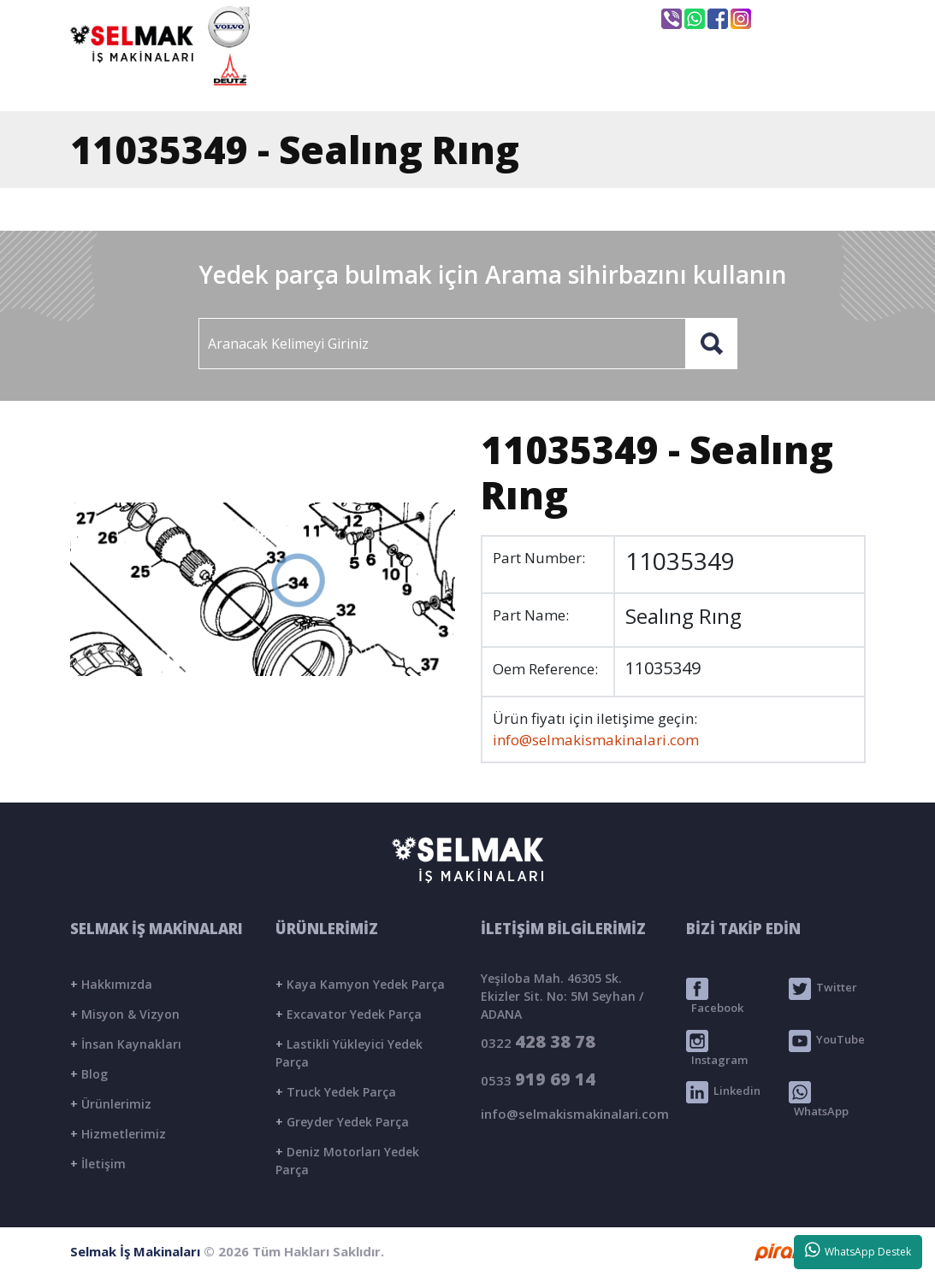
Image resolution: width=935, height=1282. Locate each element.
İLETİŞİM (798, 83)
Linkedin (723, 1092)
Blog (89, 1074)
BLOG (699, 83)
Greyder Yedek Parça (342, 1122)
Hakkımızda (111, 984)
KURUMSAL (474, 83)
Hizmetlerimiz (118, 1134)
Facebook (714, 996)
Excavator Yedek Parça (348, 1014)
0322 (538, 1041)
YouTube (827, 1041)
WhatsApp (819, 1100)
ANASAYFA (349, 83)
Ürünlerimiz (110, 1104)
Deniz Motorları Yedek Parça (347, 1161)
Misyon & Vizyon (125, 1014)
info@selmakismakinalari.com (535, 17)
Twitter (823, 989)
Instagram (717, 1048)
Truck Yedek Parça (335, 1092)
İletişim (98, 1164)
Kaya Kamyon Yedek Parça (360, 984)
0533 (538, 1079)
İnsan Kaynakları (125, 1044)
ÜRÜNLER (596, 83)
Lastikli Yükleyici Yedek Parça (349, 1053)
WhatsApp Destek (858, 1250)
